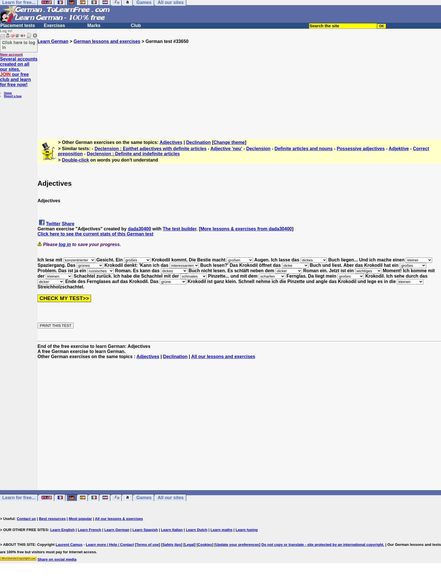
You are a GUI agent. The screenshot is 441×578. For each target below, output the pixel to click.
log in (65, 244)
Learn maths (221, 530)
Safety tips (171, 544)
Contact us (26, 519)
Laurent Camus (69, 544)
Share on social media (57, 559)
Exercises (54, 25)
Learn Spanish (145, 530)
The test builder (179, 228)
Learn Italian (172, 530)
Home (8, 93)
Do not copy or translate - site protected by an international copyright (322, 544)
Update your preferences (237, 544)
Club (136, 25)
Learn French (89, 530)
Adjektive (399, 148)
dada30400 (139, 228)
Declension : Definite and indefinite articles (133, 153)
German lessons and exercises (107, 41)
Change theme (229, 142)
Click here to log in (18, 44)
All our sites (171, 497)
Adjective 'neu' (226, 148)
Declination (198, 142)
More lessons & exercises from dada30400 (246, 228)
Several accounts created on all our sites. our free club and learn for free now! (19, 72)
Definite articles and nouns (303, 148)
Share (68, 223)
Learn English (62, 530)
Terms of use (147, 544)
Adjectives (171, 142)
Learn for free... (18, 497)
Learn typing (247, 530)
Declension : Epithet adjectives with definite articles (151, 148)
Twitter (53, 223)
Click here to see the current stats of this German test (95, 234)
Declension (258, 148)
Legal (189, 544)
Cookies (205, 544)
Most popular (80, 519)
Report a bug (13, 96)
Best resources (52, 519)
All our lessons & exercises (119, 519)
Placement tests (17, 25)
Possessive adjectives (361, 148)
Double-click (75, 160)
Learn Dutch (197, 530)
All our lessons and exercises (223, 356)
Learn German (53, 41)
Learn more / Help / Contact (110, 544)
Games (144, 497)
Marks (93, 25)
